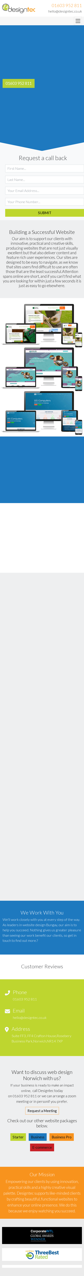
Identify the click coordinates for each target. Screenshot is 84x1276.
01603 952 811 (67, 5)
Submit (44, 213)
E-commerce (42, 1147)
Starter (18, 1137)
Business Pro (62, 1137)
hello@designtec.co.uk (65, 11)
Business (37, 1137)
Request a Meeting (42, 1111)
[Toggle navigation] (78, 21)
